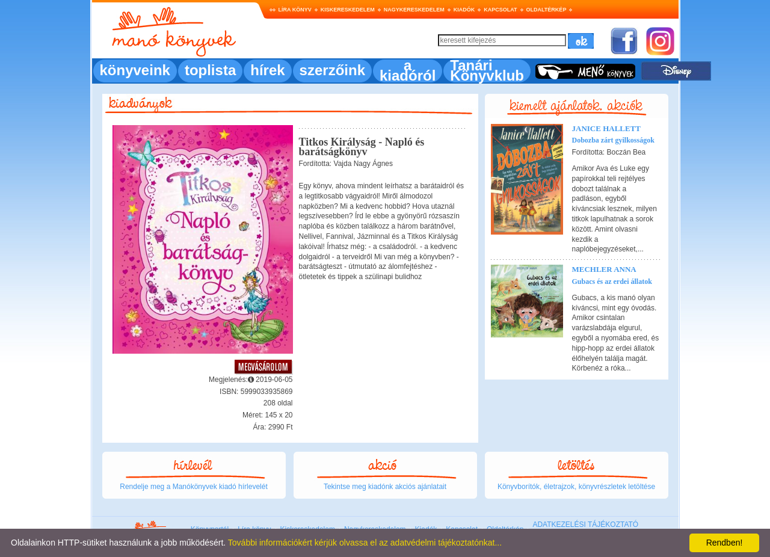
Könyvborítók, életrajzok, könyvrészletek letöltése (576, 486)
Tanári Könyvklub (487, 70)
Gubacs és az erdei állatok (612, 281)
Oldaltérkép (546, 10)
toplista (210, 70)
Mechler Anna (604, 269)
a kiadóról (408, 70)
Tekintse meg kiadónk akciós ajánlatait (385, 486)
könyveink (135, 70)
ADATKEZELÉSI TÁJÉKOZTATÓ (585, 524)
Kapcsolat (500, 10)
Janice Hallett (606, 128)
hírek (267, 70)
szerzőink (332, 70)
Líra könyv (295, 10)
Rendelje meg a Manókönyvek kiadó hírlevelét (193, 486)
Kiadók (464, 10)
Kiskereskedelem (348, 10)
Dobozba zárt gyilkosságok (613, 140)
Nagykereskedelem (414, 10)
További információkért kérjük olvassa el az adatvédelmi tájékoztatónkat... (365, 542)
